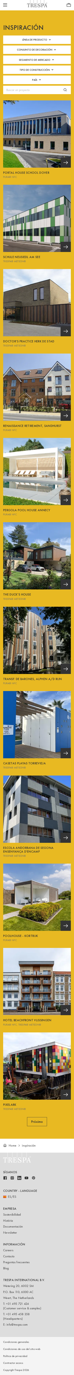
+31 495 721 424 (17, 1304)
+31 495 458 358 (18, 1314)
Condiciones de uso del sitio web (21, 1349)
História (8, 1220)
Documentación (13, 1226)
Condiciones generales (16, 1342)
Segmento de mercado (37, 60)
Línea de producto (37, 40)
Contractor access (13, 1363)
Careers (8, 1250)
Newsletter (10, 1232)
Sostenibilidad (12, 1214)
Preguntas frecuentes (16, 1262)
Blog (6, 1268)
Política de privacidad (15, 1356)
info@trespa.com (17, 1324)
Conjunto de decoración (37, 50)
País (37, 80)
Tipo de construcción (37, 70)
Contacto (9, 1256)
